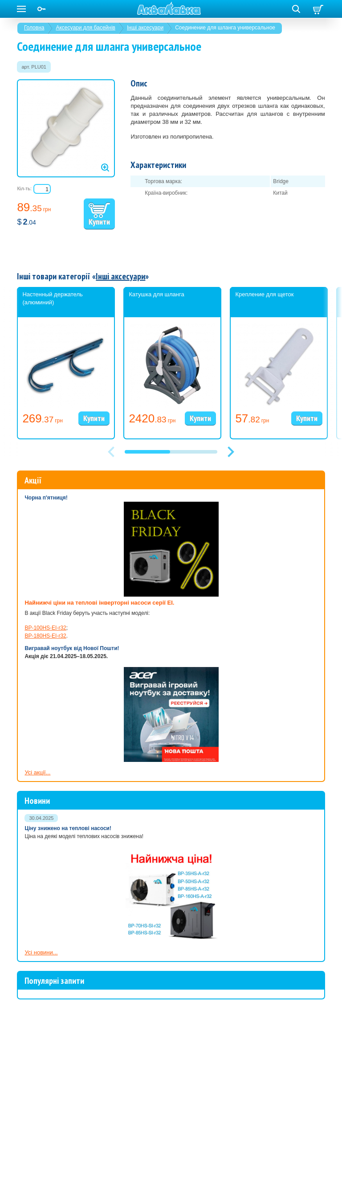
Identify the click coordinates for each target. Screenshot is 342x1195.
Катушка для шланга (156, 294)
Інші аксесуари (145, 28)
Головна (34, 28)
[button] (230, 451)
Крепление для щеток (264, 294)
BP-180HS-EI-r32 (45, 636)
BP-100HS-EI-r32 (45, 628)
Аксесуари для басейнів (85, 28)
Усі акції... (37, 772)
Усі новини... (40, 952)
